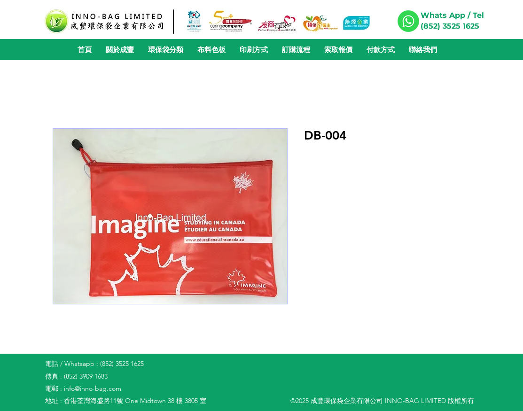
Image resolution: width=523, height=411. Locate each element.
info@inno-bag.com (92, 388)
